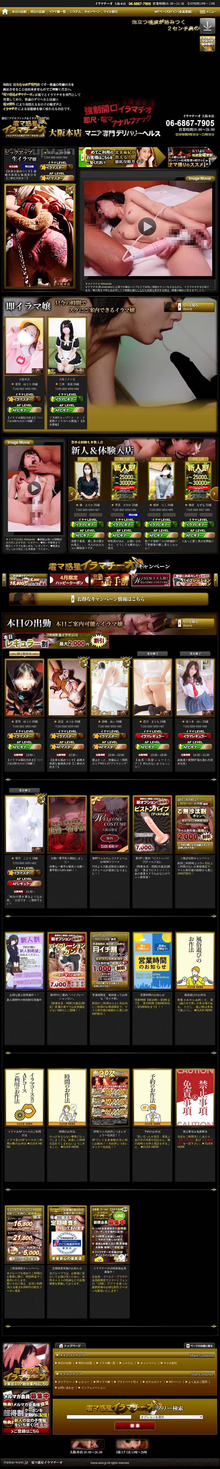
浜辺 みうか (56, 152)
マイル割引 (170, 1363)
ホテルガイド (154, 1381)
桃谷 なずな (197, 505)
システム (127, 1363)
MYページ (175, 1381)
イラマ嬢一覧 (107, 1363)
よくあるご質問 (197, 1381)
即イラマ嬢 (103, 1381)
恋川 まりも (151, 721)
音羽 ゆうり (23, 384)
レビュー (84, 1381)
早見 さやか (123, 505)
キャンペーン (148, 1363)
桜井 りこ (160, 505)
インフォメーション (93, 1387)
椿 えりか (86, 505)
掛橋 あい (108, 721)
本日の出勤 (64, 1363)
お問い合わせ (66, 1387)
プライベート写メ (128, 1381)
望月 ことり (23, 858)
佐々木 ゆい (194, 721)
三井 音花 (66, 384)
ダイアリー (64, 1381)
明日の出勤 (85, 1363)
